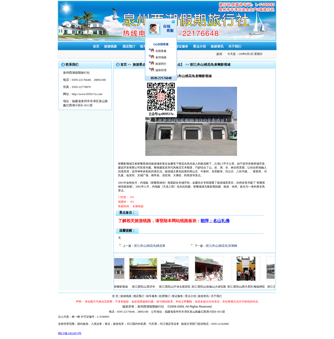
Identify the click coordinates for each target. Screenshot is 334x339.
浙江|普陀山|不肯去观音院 (178, 286)
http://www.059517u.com (87, 94)
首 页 (115, 296)
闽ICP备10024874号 (70, 333)
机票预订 (164, 296)
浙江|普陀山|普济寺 (146, 286)
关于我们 (234, 46)
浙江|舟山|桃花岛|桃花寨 (150, 245)
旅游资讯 (217, 46)
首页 (96, 46)
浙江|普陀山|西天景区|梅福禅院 (249, 286)
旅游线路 (110, 46)
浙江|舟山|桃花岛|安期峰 (221, 245)
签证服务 (181, 46)
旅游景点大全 (142, 64)
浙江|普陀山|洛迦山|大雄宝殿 (212, 286)
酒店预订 (128, 46)
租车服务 (151, 296)
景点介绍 (199, 46)
